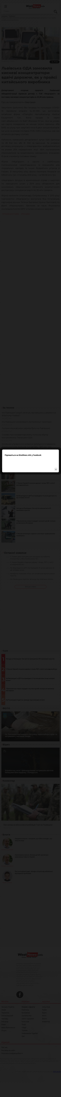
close (56, 557)
